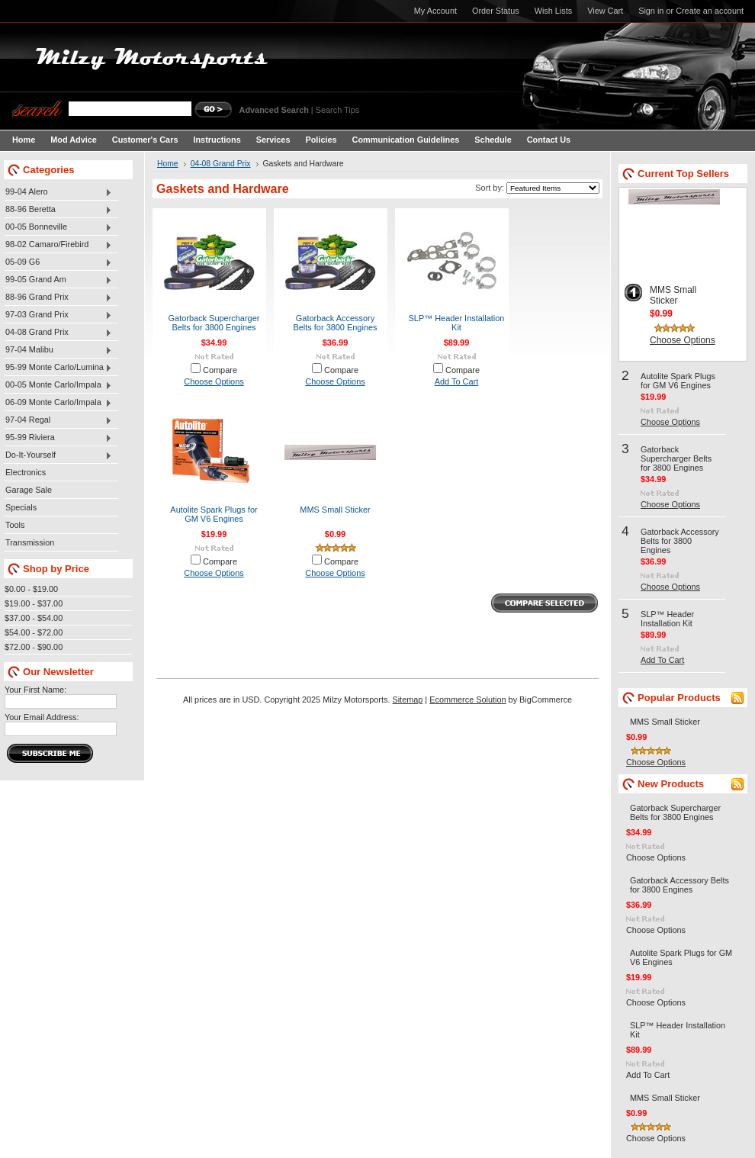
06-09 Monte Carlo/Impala (58, 402)
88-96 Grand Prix (58, 297)
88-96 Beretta (58, 209)
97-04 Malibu (58, 350)
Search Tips (337, 109)
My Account (435, 10)
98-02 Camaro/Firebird (58, 245)
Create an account (710, 10)
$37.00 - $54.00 (34, 617)
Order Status (495, 10)
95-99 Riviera (58, 438)
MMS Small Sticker (335, 509)
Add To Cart (457, 381)
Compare (220, 370)
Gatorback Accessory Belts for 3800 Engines (335, 323)
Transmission (29, 542)
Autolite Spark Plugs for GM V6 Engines (213, 514)
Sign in (650, 10)
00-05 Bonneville (58, 227)
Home (167, 163)
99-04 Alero (58, 192)
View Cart (605, 10)
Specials (21, 507)
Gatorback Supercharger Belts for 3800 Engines (214, 323)
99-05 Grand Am (58, 280)
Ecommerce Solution (467, 699)
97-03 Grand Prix (58, 315)
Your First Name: (35, 689)
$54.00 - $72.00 (34, 632)
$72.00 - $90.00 (34, 646)
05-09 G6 (58, 262)
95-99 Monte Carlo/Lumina (58, 367)
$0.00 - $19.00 (31, 588)
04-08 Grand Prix (58, 332)
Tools (14, 524)
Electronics (25, 472)
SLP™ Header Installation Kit (457, 323)
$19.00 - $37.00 (34, 603)
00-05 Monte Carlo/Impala (58, 385)
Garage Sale (28, 489)
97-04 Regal (58, 420)
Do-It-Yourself (58, 455)
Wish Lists (554, 10)
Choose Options (213, 381)
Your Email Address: (42, 717)
